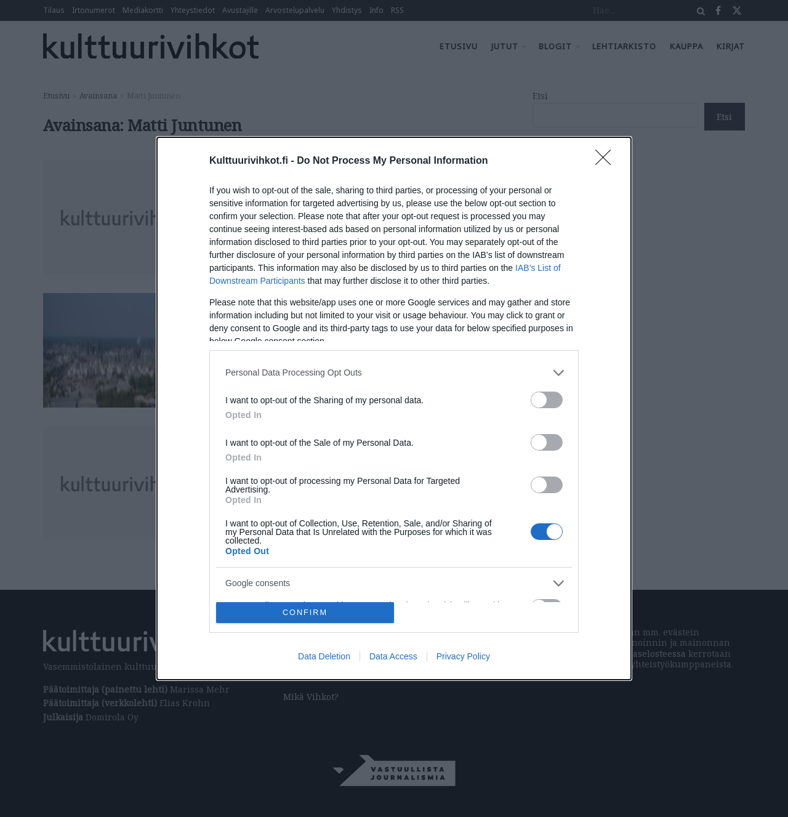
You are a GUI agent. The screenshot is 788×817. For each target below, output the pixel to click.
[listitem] (394, 372)
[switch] (547, 400)
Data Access (393, 656)
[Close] (607, 161)
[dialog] (394, 408)
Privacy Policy (463, 656)
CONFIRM (305, 613)
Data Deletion (324, 656)
